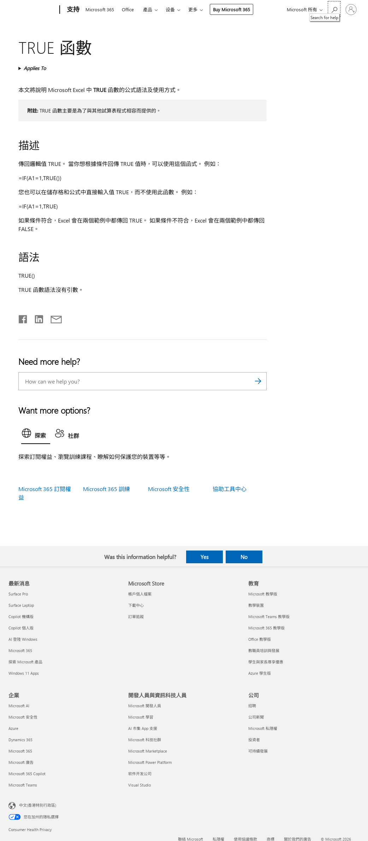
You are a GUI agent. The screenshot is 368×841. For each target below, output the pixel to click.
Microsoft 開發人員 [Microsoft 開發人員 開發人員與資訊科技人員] (144, 705)
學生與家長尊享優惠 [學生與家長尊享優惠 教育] (265, 661)
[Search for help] (334, 9)
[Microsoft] (32, 9)
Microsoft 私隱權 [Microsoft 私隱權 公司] (262, 728)
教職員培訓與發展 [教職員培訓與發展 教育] (263, 650)
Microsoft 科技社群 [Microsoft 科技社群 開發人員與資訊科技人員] (144, 739)
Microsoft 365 (99, 9)
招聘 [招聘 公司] (252, 705)
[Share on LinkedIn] (36, 317)
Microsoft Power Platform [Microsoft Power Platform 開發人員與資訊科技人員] (150, 762)
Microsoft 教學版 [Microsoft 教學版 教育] (262, 594)
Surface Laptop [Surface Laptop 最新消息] (21, 605)
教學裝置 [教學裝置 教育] (256, 605)
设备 (170, 9)
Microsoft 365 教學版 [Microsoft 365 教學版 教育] (266, 627)
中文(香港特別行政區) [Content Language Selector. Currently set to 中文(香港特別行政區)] (37, 805)
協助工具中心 (230, 488)
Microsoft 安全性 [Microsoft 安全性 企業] (22, 717)
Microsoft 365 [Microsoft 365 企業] (20, 751)
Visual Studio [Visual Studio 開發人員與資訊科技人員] (139, 785)
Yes (204, 556)
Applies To (35, 68)
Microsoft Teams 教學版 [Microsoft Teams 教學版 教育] (269, 616)
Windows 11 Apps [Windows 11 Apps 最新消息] (23, 673)
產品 (147, 9)
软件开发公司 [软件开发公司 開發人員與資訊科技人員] (140, 773)
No (244, 556)
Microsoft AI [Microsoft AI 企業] (18, 705)
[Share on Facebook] (23, 317)
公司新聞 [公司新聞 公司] (256, 717)
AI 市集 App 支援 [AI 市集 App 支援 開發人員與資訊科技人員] (142, 728)
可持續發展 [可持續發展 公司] (258, 751)
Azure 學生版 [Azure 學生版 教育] (259, 673)
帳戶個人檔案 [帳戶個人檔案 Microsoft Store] (140, 594)
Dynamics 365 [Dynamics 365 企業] (20, 739)
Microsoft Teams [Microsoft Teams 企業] (22, 785)
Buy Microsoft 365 (231, 9)
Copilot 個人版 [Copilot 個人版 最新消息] (21, 627)
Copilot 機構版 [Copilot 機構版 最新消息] (21, 616)
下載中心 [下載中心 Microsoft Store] (136, 605)
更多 (192, 9)
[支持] (72, 9)
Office (128, 9)
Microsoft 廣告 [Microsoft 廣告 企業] (21, 762)
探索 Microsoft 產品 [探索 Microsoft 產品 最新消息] (25, 661)
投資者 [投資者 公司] (254, 739)
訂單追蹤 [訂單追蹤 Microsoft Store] (136, 616)
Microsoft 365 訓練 (106, 488)
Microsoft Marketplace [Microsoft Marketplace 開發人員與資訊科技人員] (147, 751)
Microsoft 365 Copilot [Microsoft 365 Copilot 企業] (27, 773)
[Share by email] (53, 317)
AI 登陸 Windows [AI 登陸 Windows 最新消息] (22, 639)
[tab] (35, 435)
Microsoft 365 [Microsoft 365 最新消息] (20, 650)
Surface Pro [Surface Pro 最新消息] (18, 594)
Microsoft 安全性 (169, 488)
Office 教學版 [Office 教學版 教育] (259, 639)
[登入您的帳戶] (351, 9)
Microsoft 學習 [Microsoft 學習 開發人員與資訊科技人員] (140, 717)
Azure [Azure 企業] (13, 728)
